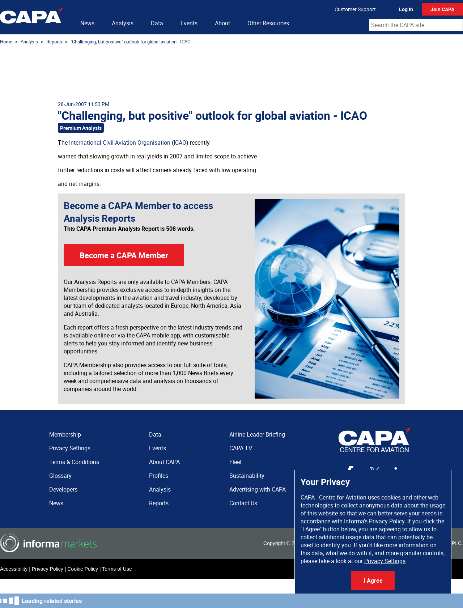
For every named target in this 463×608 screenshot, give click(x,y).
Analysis (122, 23)
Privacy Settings (384, 561)
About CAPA (164, 462)
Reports (54, 41)
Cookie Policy (82, 569)
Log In (406, 9)
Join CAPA (442, 9)
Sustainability (246, 476)
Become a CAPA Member (124, 255)
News (87, 23)
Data (157, 23)
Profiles (158, 476)
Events (188, 23)
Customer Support (355, 9)
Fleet (235, 462)
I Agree (373, 580)
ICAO (180, 142)
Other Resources (268, 23)
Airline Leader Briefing (257, 434)
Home (6, 41)
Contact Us (243, 503)
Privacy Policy (47, 569)
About (222, 23)
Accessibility (13, 569)
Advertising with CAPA (257, 489)
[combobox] (416, 25)
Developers (63, 489)
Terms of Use (117, 569)
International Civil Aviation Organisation (119, 142)
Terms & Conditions (74, 462)
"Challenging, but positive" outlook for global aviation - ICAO (131, 41)
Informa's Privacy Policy (374, 521)
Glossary (60, 476)
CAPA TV (240, 448)
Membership (65, 434)
